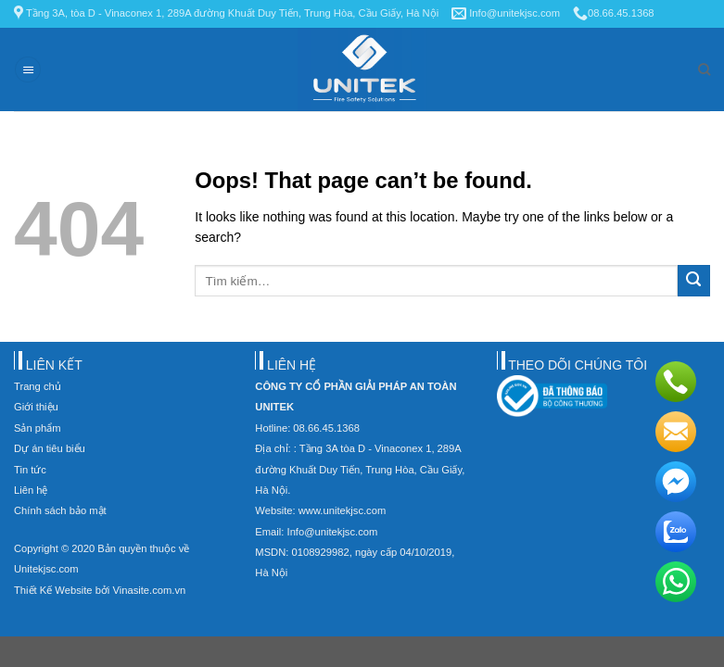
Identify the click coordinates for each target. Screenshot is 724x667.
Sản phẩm (37, 428)
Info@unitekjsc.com (505, 13)
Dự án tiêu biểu (49, 448)
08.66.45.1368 (613, 13)
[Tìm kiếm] (704, 69)
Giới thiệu (36, 406)
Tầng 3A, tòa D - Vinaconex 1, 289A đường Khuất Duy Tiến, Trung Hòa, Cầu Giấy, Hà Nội (226, 13)
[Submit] (694, 281)
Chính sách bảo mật (60, 510)
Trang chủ (37, 386)
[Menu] (28, 70)
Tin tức (30, 469)
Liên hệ (30, 490)
